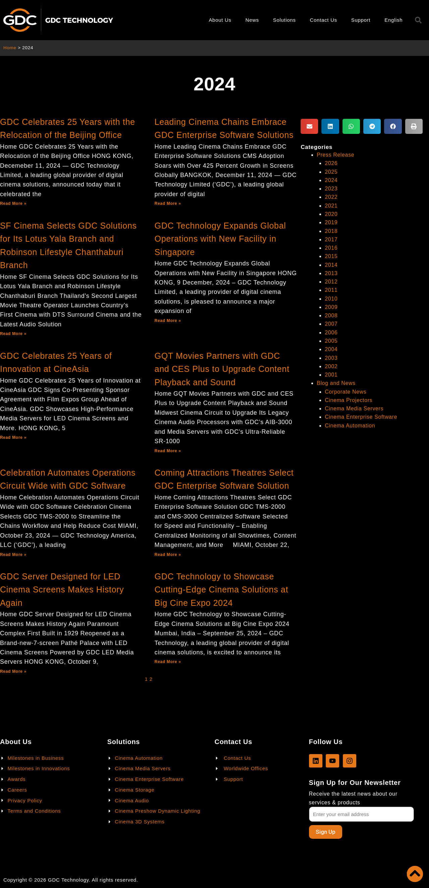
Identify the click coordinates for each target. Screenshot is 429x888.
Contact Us (323, 20)
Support (360, 20)
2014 (331, 265)
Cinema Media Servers (354, 408)
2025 (331, 172)
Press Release (336, 155)
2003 (331, 358)
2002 (331, 366)
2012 (331, 282)
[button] (309, 126)
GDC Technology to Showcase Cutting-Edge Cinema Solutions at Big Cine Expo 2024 (221, 590)
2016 (331, 248)
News (252, 20)
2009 (331, 307)
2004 (331, 349)
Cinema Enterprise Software (361, 417)
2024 (331, 180)
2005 (331, 341)
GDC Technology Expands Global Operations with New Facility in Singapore (220, 239)
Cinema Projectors (349, 400)
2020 (331, 214)
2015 (331, 256)
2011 (331, 290)
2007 (331, 324)
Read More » (13, 203)
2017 (331, 239)
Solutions (284, 20)
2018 (331, 231)
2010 (331, 299)
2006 (331, 332)
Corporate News (346, 392)
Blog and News (336, 383)
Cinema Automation (350, 425)
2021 (331, 206)
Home (9, 47)
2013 (331, 273)
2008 (331, 315)
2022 (331, 197)
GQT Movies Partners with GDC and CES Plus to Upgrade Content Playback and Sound (222, 369)
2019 (331, 222)
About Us (220, 20)
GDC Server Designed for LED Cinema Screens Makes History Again (62, 590)
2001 (331, 375)
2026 (331, 163)
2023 (331, 188)
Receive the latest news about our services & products (353, 798)
